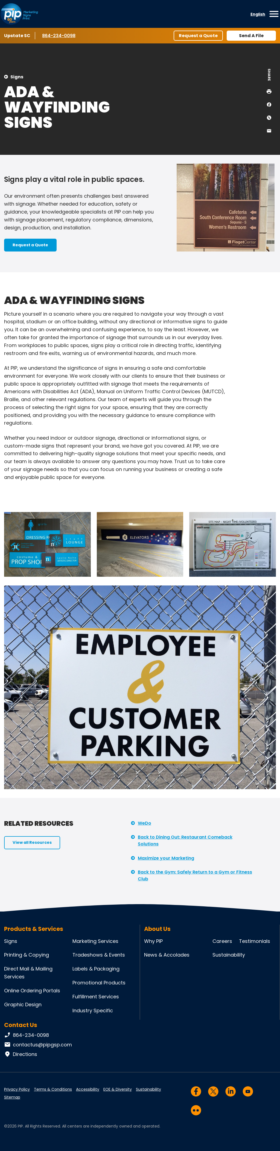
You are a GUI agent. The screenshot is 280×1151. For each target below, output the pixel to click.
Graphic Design (23, 1004)
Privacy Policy (17, 1089)
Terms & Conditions (53, 1089)
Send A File (251, 35)
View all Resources (32, 842)
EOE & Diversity (117, 1089)
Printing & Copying (26, 954)
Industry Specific (92, 1010)
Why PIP (153, 941)
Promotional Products (99, 982)
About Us (157, 928)
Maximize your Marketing (166, 858)
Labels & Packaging (95, 968)
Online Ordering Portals (32, 990)
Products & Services (33, 928)
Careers (222, 941)
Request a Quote (198, 35)
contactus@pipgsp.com (38, 1044)
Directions (20, 1054)
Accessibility (87, 1089)
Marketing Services (95, 941)
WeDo (144, 823)
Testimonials (254, 941)
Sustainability (228, 954)
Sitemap (12, 1097)
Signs (16, 77)
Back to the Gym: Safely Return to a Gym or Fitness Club (195, 875)
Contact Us (20, 1025)
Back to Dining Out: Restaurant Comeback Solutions (185, 840)
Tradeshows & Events (98, 954)
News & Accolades (166, 954)
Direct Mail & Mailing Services (28, 972)
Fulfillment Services (95, 996)
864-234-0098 (58, 35)
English (257, 14)
